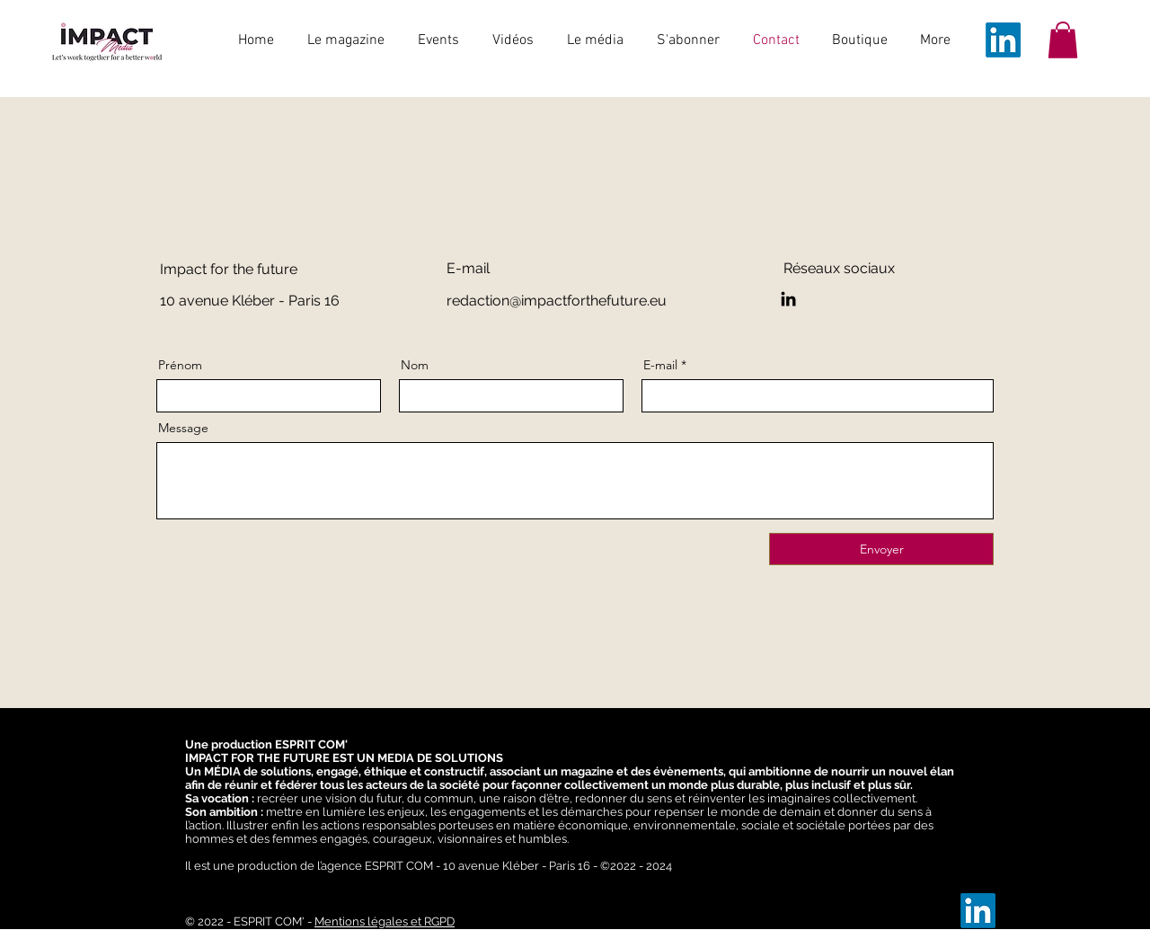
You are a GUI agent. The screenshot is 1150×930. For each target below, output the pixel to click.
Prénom (180, 365)
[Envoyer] (881, 549)
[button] (1063, 40)
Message (183, 427)
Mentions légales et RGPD (384, 921)
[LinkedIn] (1003, 40)
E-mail (660, 365)
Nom (415, 365)
